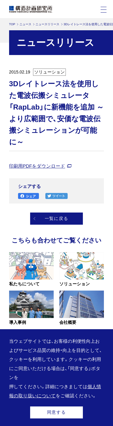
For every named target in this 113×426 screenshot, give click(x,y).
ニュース (25, 24)
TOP (12, 24)
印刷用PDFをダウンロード (37, 166)
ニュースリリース (47, 24)
